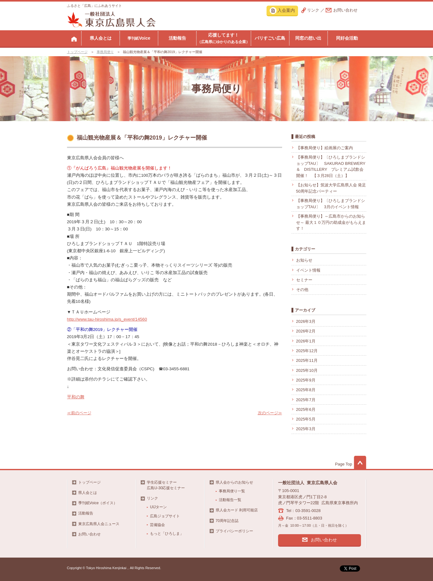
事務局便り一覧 (232, 491)
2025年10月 (307, 370)
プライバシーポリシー (234, 531)
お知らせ (304, 260)
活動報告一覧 (230, 500)
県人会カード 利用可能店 (237, 510)
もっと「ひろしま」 (167, 533)
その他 (302, 289)
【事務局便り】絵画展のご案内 (324, 147)
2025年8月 (305, 389)
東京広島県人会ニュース (98, 524)
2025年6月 (305, 409)
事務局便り (105, 52)
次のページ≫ (270, 413)
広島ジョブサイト (165, 516)
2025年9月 (305, 380)
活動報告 (177, 38)
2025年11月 (307, 360)
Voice (138, 38)
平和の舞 (75, 397)
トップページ (77, 52)
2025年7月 (305, 399)
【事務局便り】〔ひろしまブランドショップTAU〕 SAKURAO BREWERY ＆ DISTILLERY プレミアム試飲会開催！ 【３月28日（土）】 (330, 166)
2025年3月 (305, 428)
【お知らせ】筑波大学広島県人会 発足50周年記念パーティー (331, 188)
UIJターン (158, 507)
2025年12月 (307, 350)
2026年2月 (305, 331)
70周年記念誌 (227, 521)
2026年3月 (305, 321)
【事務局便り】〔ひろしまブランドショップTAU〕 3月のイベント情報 (330, 203)
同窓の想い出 (308, 38)
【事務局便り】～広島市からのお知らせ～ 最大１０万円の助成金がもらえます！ (331, 222)
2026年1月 (305, 341)
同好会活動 (347, 38)
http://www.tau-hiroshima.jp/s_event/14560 (107, 319)
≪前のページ (79, 413)
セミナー (304, 280)
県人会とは (101, 38)
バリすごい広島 (270, 38)
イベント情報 (308, 270)
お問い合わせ (345, 10)
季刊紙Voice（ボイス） (98, 503)
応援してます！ (223, 38)
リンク (313, 10)
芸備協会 (157, 525)
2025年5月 (305, 419)
